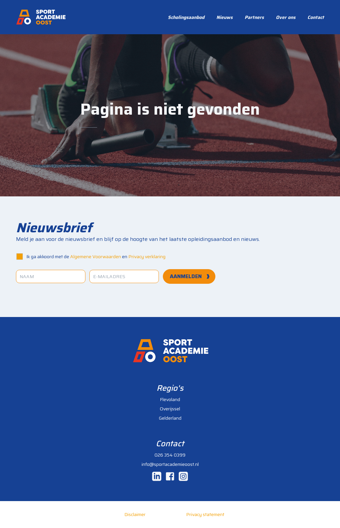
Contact (315, 17)
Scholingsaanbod (186, 17)
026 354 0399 (170, 455)
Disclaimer (135, 514)
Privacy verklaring (147, 256)
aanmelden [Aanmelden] (186, 276)
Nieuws (224, 17)
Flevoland (170, 399)
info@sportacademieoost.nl (170, 464)
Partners (254, 17)
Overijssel (170, 408)
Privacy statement (205, 514)
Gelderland (170, 418)
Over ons (285, 17)
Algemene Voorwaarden (95, 256)
